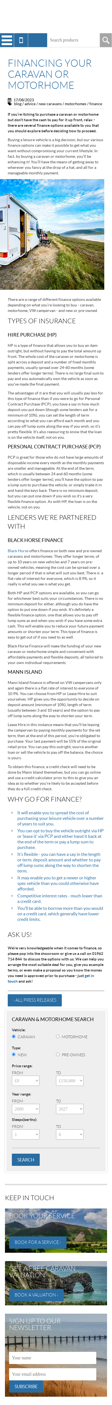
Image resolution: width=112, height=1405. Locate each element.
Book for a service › (38, 1242)
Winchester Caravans (56, 17)
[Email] (52, 1374)
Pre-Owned (73, 1055)
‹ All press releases (34, 1000)
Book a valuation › (36, 1295)
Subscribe (26, 1386)
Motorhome (74, 1037)
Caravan (26, 1037)
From (17, 1073)
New (22, 1055)
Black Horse (18, 551)
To (58, 1073)
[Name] (52, 1358)
